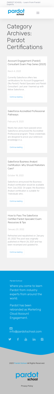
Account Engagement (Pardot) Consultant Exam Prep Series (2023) (27, 62)
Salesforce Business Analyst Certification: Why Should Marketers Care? (26, 165)
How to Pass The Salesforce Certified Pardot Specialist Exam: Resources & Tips (25, 219)
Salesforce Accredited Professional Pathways (26, 113)
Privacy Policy (27, 386)
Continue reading (16, 97)
